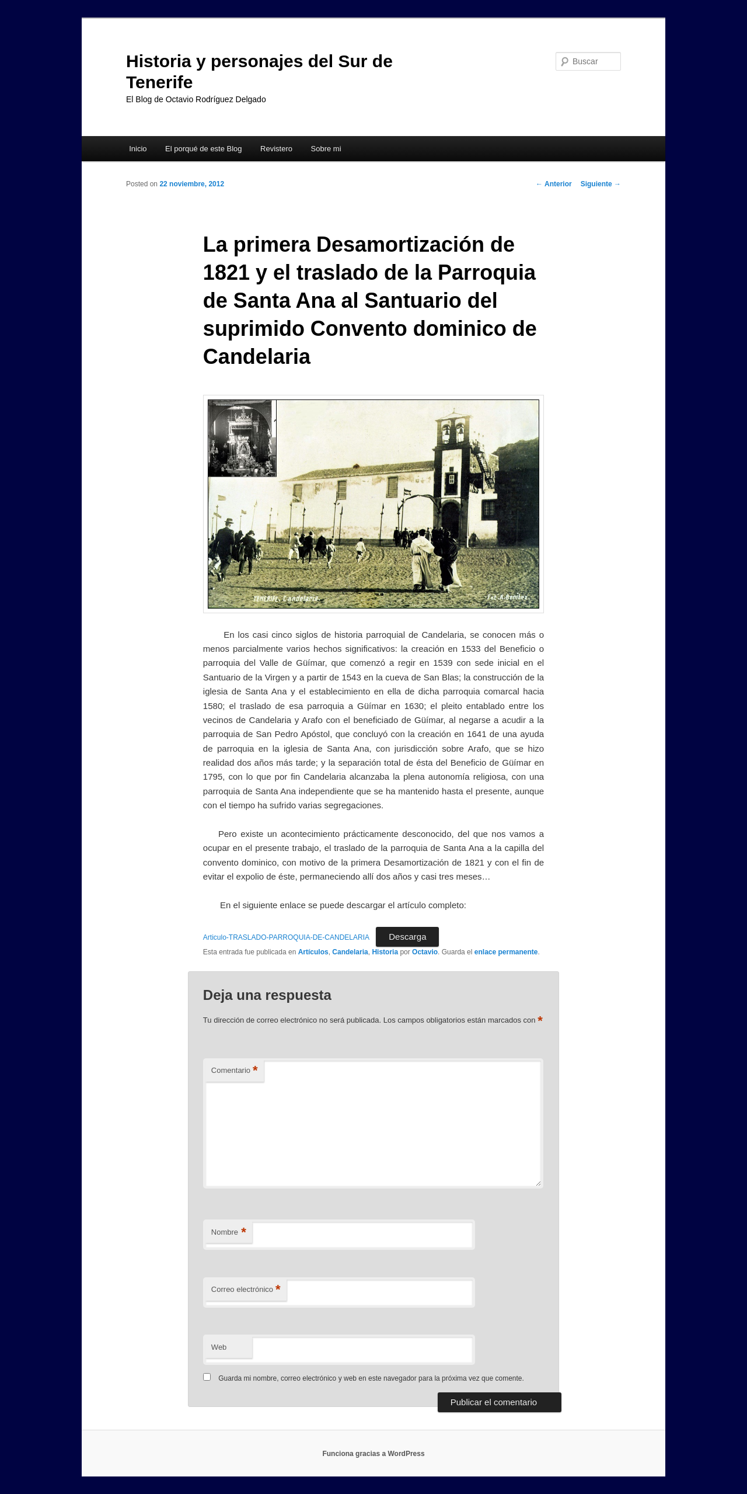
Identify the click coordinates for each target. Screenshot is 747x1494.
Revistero (276, 148)
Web (219, 1347)
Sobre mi (326, 148)
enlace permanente (506, 952)
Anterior (554, 184)
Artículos (313, 952)
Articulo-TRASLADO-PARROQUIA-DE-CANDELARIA (286, 937)
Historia (385, 952)
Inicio (137, 148)
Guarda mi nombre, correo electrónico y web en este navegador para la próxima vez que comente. (371, 1378)
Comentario (234, 1070)
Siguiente (601, 184)
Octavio (425, 952)
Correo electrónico (246, 1289)
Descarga (407, 936)
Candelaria (350, 952)
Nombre (228, 1232)
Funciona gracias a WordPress (373, 1454)
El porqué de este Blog (203, 148)
